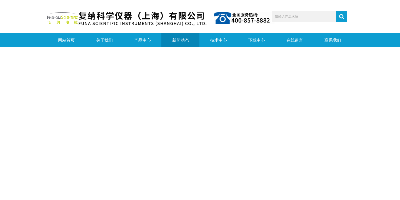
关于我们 (104, 40)
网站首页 (66, 40)
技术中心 (218, 40)
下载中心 (256, 40)
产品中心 (142, 40)
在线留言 (294, 40)
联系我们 (332, 40)
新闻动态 (180, 40)
